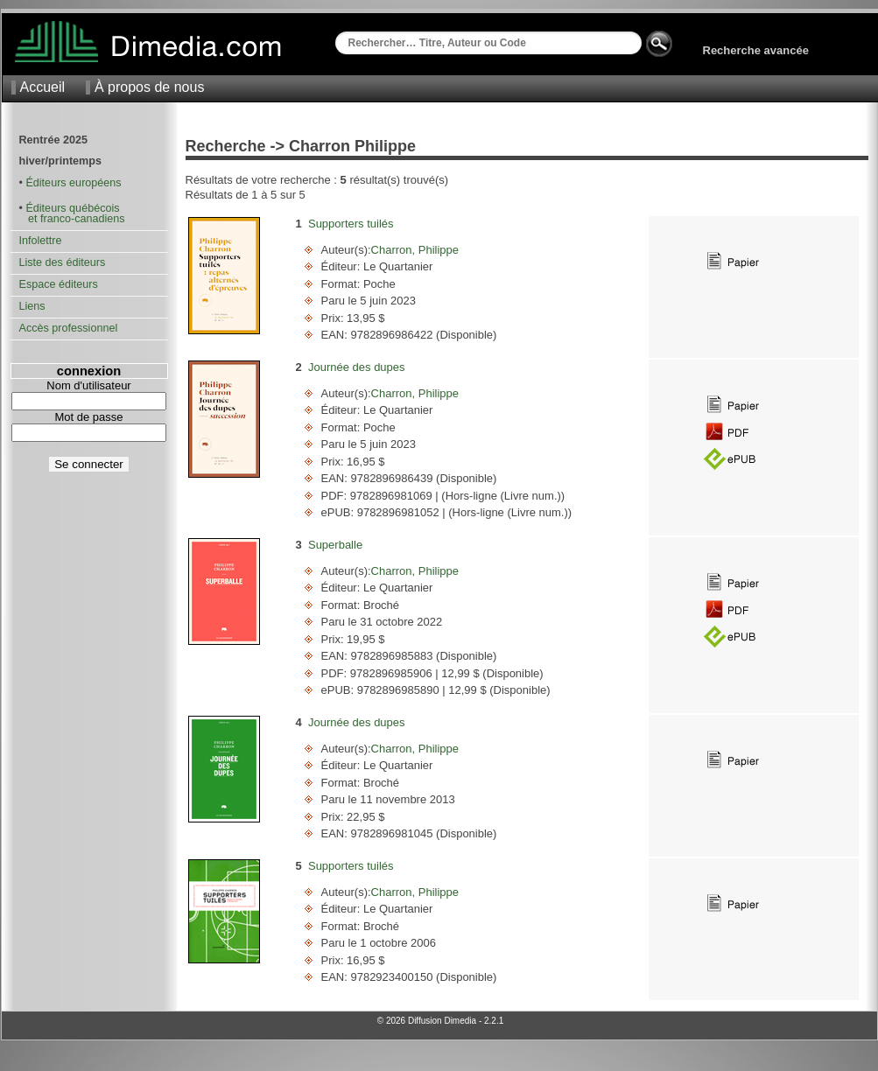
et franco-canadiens (72, 219)
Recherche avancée (756, 50)
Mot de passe (88, 417)
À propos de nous (149, 87)
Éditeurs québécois (72, 208)
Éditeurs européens (73, 183)
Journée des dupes (356, 367)
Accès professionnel (68, 328)
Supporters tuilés (351, 223)
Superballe (335, 544)
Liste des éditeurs (62, 262)
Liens (32, 306)
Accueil (43, 87)
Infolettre (40, 240)
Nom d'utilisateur (88, 385)
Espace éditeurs (58, 284)
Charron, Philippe (415, 249)
